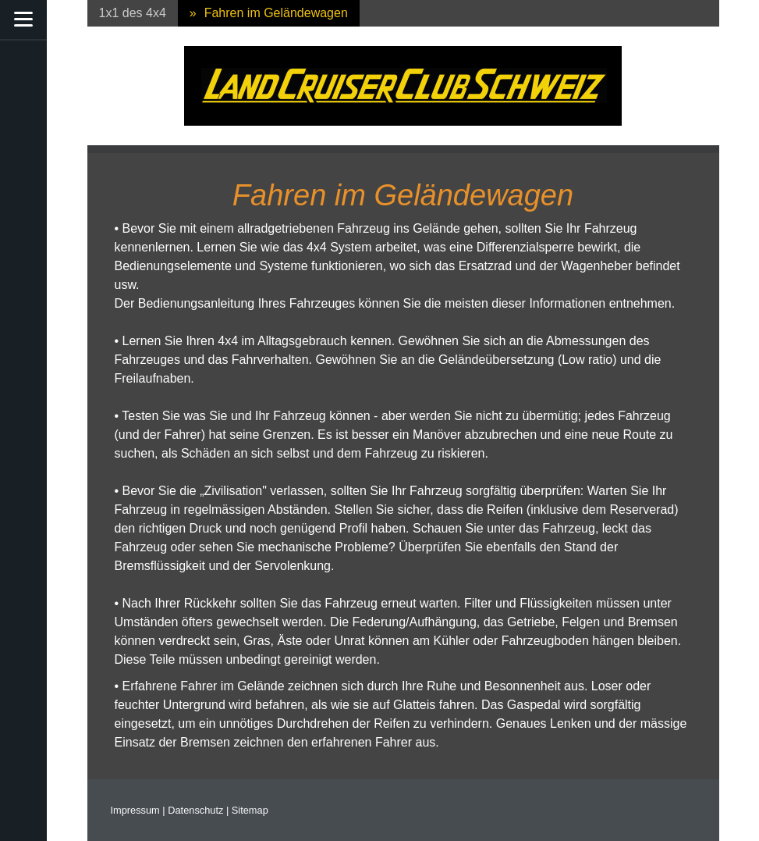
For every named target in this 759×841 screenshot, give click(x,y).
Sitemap (250, 810)
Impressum (135, 810)
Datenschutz (195, 810)
